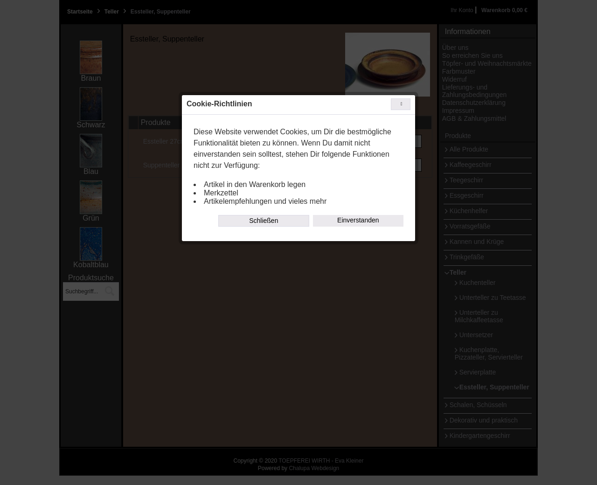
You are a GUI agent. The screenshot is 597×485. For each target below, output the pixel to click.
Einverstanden (358, 220)
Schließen (263, 220)
